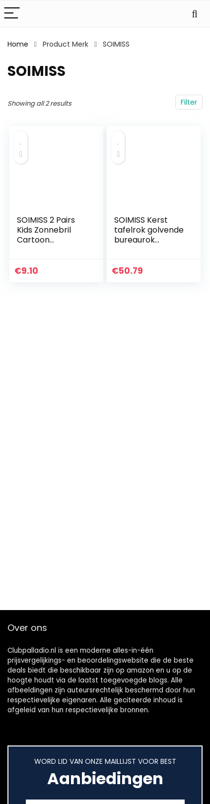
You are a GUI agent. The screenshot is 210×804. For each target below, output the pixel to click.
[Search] (195, 13)
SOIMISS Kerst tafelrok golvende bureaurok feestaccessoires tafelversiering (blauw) (149, 244)
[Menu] (12, 13)
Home (17, 44)
